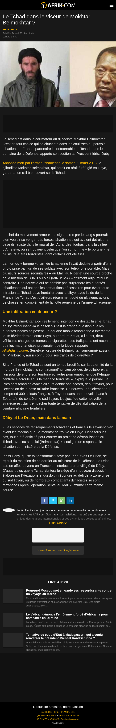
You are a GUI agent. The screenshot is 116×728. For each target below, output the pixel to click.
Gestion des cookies (70, 719)
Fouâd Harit (10, 29)
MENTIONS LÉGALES (69, 715)
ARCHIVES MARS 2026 (48, 719)
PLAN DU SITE (68, 712)
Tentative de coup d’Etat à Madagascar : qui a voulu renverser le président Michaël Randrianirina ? (64, 636)
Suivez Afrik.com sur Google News (58, 550)
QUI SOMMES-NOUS (47, 715)
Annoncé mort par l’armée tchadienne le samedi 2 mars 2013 (50, 163)
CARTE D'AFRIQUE (50, 712)
